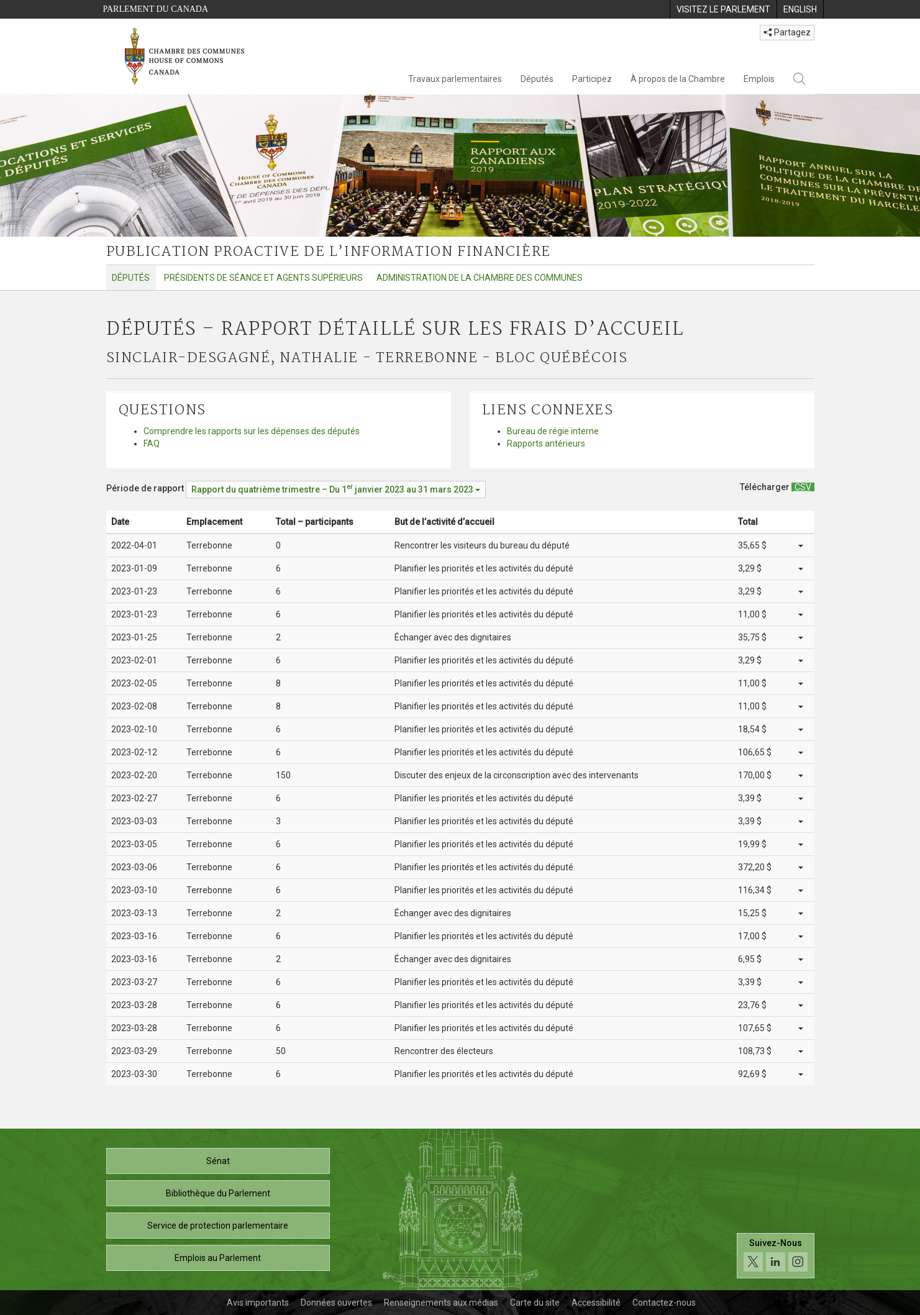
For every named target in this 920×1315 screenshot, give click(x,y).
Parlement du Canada (156, 9)
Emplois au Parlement (218, 1258)
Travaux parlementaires (455, 79)
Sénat (218, 1161)
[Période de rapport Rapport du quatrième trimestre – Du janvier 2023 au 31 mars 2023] (336, 489)
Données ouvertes (336, 1303)
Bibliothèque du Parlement (218, 1193)
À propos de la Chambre (678, 79)
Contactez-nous (664, 1303)
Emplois (759, 79)
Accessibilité (596, 1303)
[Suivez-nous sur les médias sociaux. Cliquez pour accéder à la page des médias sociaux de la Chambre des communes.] (775, 1255)
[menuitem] (723, 9)
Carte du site (535, 1303)
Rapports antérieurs (546, 443)
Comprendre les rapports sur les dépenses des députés (251, 431)
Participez (592, 79)
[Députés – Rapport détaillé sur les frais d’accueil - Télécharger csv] (802, 487)
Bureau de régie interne (553, 431)
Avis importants (258, 1303)
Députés (537, 79)
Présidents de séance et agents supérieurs (263, 278)
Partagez (787, 32)
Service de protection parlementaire (217, 1226)
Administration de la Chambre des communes (479, 278)
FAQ (151, 443)
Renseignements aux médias (441, 1303)
